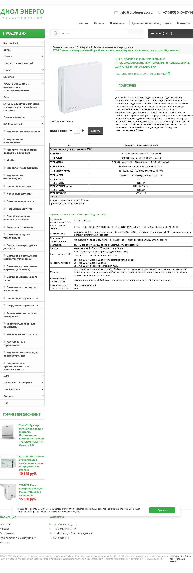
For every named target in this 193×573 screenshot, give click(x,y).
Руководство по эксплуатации (151, 23)
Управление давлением (20, 167)
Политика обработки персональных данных (180, 559)
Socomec (23, 76)
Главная (83, 23)
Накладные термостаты (20, 298)
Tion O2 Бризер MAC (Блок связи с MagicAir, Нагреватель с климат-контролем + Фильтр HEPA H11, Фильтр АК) (31, 435)
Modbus (9, 160)
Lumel (23, 70)
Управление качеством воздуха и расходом (20, 151)
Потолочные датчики (19, 201)
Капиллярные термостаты (14, 343)
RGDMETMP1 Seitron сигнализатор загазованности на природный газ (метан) (32, 463)
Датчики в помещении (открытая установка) (20, 257)
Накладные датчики (18, 186)
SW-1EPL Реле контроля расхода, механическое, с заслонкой (31, 490)
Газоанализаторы (23, 117)
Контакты (183, 23)
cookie (88, 509)
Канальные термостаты (20, 334)
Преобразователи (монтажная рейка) (16, 217)
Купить (95, 130)
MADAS (23, 56)
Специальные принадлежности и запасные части (16, 366)
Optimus (23, 396)
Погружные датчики (18, 208)
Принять (162, 510)
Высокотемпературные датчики (20, 246)
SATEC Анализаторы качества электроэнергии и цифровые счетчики (21, 107)
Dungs (23, 49)
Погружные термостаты (20, 305)
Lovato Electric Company (23, 382)
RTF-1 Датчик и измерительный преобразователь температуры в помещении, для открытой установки (116, 50)
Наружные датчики (17, 193)
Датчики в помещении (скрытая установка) (20, 267)
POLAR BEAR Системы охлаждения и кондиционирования (23, 86)
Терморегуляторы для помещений (19, 325)
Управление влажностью (21, 131)
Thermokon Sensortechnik (18, 63)
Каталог (99, 23)
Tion (23, 402)
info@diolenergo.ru (136, 12)
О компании (118, 23)
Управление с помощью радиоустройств (20, 353)
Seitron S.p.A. (23, 42)
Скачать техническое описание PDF (142, 74)
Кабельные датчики (18, 227)
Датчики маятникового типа (20, 278)
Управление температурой (13, 176)
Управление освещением (13, 140)
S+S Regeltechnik (23, 123)
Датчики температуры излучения (19, 288)
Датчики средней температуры (16, 235)
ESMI (23, 375)
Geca (23, 96)
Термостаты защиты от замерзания (20, 314)
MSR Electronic (23, 389)
